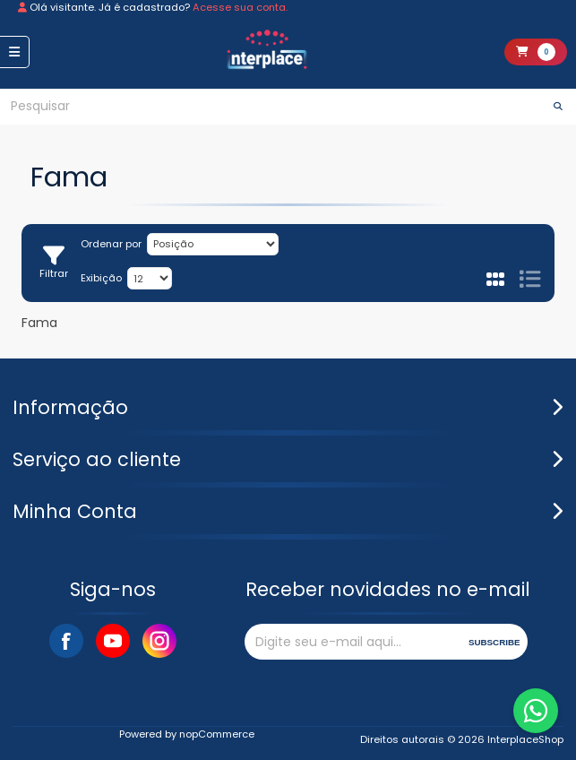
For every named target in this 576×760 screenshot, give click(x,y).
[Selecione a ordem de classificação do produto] (213, 244)
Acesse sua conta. (240, 7)
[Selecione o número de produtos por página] (149, 278)
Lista (529, 278)
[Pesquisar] (270, 107)
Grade (495, 278)
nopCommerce (216, 734)
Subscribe (494, 642)
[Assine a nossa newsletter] (352, 642)
